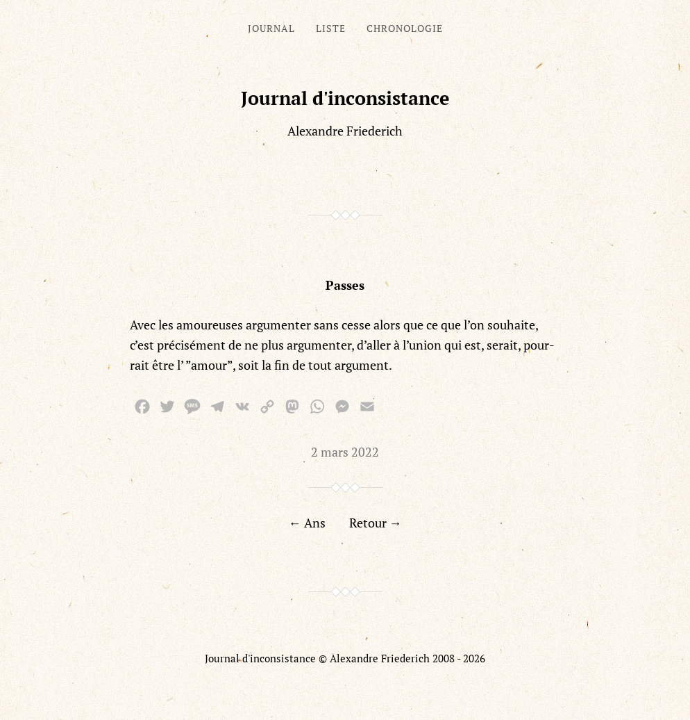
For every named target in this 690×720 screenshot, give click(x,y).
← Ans (307, 522)
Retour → (375, 522)
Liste (331, 28)
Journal (271, 28)
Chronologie (405, 28)
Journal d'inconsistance (345, 98)
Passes (345, 285)
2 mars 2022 (345, 451)
